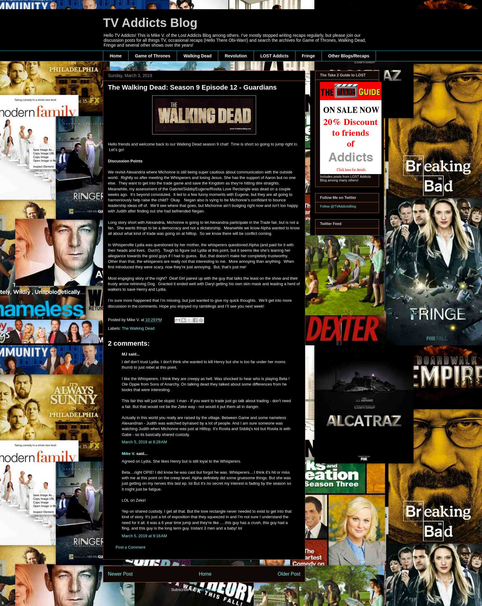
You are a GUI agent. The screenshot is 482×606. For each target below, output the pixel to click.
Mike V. (128, 453)
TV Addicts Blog (150, 22)
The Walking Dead (138, 328)
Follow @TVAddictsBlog (338, 206)
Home (116, 55)
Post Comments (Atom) (216, 589)
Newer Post (120, 574)
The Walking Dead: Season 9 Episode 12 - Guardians (192, 87)
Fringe (308, 55)
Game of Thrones (152, 55)
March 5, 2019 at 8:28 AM (144, 442)
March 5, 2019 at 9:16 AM (144, 536)
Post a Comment (130, 547)
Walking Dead (197, 55)
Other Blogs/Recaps (348, 55)
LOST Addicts (274, 55)
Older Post (289, 574)
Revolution (236, 55)
